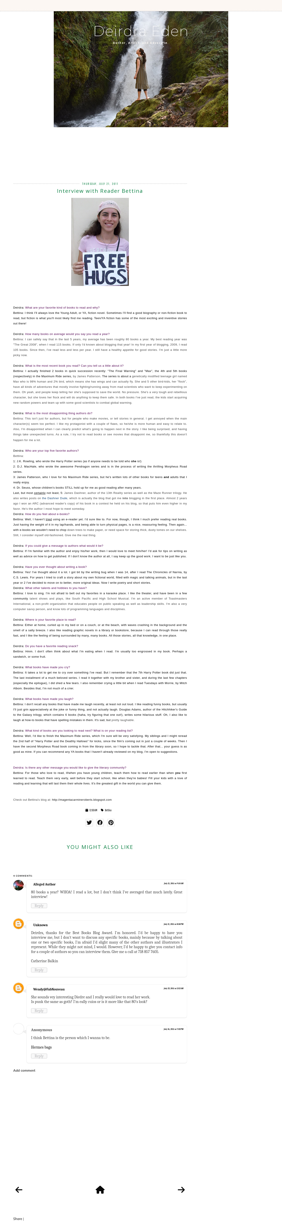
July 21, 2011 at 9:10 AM (174, 883)
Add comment (24, 1070)
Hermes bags (41, 1047)
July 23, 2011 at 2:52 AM (173, 988)
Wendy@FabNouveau (49, 989)
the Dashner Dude (54, 498)
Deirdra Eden (141, 31)
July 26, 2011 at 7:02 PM (174, 1029)
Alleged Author (44, 884)
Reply (39, 905)
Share (17, 1219)
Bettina (108, 810)
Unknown (40, 925)
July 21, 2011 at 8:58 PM (173, 924)
